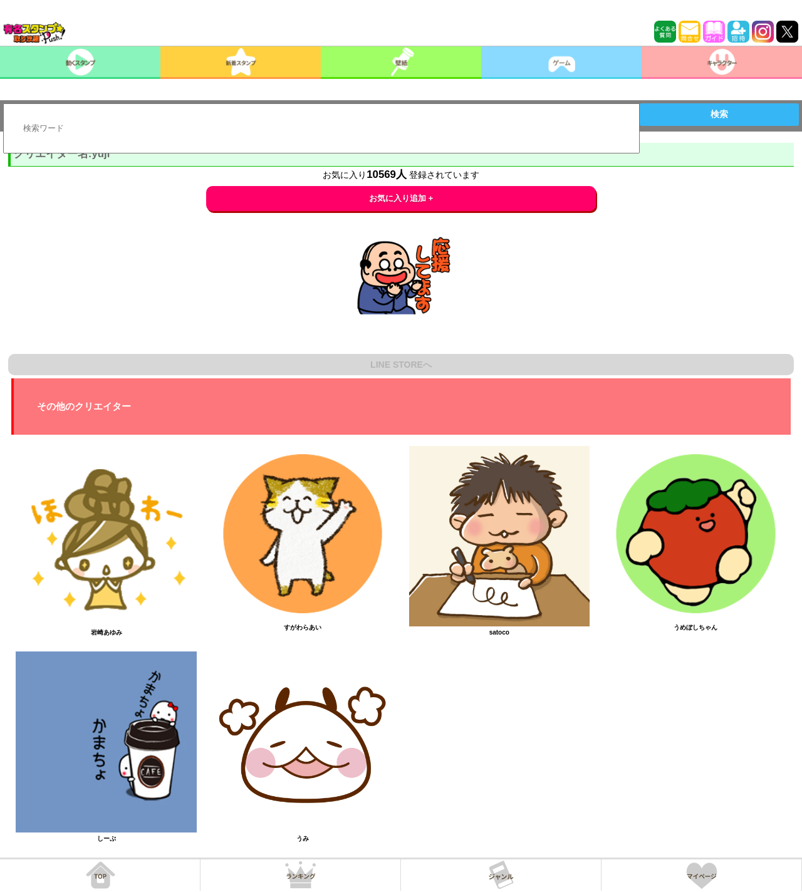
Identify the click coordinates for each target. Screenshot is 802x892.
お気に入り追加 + (401, 198)
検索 (719, 114)
